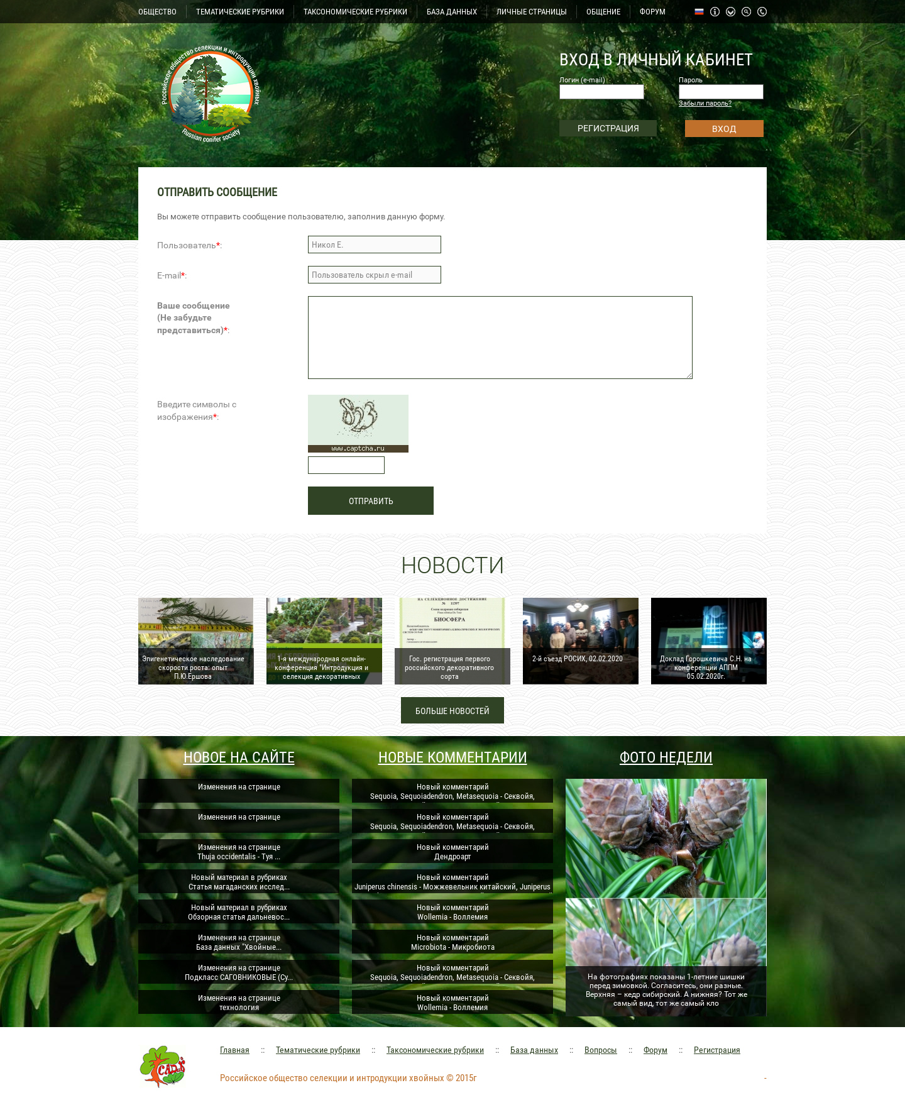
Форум (655, 1050)
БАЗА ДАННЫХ (452, 11)
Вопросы (600, 1050)
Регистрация (717, 1050)
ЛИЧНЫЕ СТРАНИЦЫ (531, 11)
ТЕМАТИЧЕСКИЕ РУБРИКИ (240, 11)
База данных (534, 1050)
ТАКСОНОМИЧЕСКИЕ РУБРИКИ (355, 11)
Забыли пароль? (705, 103)
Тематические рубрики (318, 1050)
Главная (235, 1050)
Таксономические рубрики (435, 1050)
